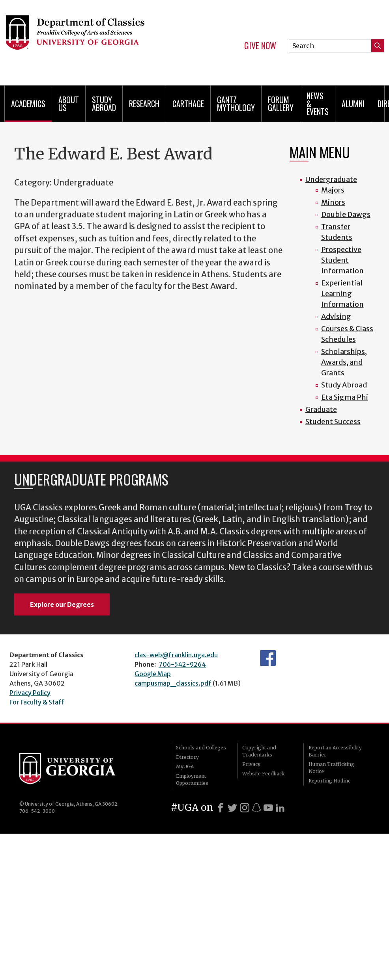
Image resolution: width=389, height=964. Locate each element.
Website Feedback (263, 774)
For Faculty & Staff (36, 702)
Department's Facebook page (268, 658)
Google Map (153, 674)
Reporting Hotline (330, 781)
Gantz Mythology (236, 103)
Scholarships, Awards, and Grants (344, 362)
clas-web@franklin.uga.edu (176, 655)
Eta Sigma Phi (344, 397)
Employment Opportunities (192, 779)
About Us (68, 103)
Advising (336, 316)
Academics (28, 103)
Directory (187, 757)
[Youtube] (268, 807)
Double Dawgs (345, 214)
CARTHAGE (188, 103)
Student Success (333, 421)
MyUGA (185, 766)
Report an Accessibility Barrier (335, 751)
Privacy (251, 764)
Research (144, 103)
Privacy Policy (29, 693)
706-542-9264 (182, 664)
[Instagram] (244, 807)
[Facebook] (220, 807)
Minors (333, 202)
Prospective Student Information (342, 260)
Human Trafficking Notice (331, 767)
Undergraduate (331, 179)
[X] (232, 807)
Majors (332, 190)
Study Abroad (104, 103)
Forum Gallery (281, 103)
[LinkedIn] (280, 807)
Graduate (321, 409)
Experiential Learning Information (342, 293)
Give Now (260, 45)
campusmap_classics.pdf (173, 683)
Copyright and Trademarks (259, 751)
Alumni (353, 103)
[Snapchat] (256, 807)
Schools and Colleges (201, 748)
